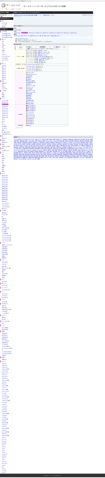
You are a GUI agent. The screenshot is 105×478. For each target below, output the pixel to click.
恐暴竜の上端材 (40, 146)
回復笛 (50, 139)
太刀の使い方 (4, 335)
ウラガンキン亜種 (5, 380)
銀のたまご (82, 148)
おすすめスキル (5, 261)
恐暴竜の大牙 (88, 145)
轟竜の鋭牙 (16, 155)
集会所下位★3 (5, 190)
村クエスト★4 (5, 180)
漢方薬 (21, 145)
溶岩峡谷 (3, 165)
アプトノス (4, 439)
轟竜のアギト (85, 154)
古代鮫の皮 (61, 157)
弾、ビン (25, 35)
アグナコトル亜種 (5, 369)
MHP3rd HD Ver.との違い (7, 309)
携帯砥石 (36, 151)
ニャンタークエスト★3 (6, 238)
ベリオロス (4, 417)
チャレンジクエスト (6, 206)
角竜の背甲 (19, 142)
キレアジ (80, 146)
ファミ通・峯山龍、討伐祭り (44, 58)
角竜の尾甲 (30, 142)
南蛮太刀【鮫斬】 (31, 80)
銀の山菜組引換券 (70, 148)
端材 (40, 35)
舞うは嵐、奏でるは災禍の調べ (44, 56)
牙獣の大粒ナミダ (58, 142)
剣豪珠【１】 (28, 125)
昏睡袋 (38, 158)
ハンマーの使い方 (5, 340)
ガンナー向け (4, 88)
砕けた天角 (23, 149)
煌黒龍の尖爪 (88, 152)
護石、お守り (4, 281)
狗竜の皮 (49, 149)
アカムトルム (4, 365)
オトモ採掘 (4, 231)
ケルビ (3, 450)
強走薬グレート (77, 145)
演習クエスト (4, 208)
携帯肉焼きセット (42, 151)
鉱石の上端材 (21, 154)
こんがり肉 (34, 158)
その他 (3, 277)
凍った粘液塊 (72, 155)
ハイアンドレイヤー (32, 92)
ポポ (3, 466)
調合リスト (4, 138)
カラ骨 (19, 144)
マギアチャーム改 (31, 90)
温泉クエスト (4, 201)
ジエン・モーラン (32, 66)
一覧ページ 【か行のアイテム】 (21, 38)
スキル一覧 (4, 24)
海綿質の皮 (65, 139)
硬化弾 (37, 152)
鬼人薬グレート (43, 145)
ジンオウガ (4, 393)
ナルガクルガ (4, 411)
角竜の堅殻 (71, 141)
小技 (3, 323)
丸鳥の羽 (17, 145)
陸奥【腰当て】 (31, 120)
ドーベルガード (31, 113)
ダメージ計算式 (5, 327)
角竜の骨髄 (87, 141)
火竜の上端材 (70, 144)
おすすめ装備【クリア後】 (7, 37)
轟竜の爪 (57, 155)
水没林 (3, 158)
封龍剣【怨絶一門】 (32, 82)
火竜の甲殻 (49, 144)
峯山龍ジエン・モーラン (42, 52)
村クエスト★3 (5, 179)
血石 (59, 151)
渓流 (3, 154)
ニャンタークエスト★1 (6, 235)
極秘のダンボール (44, 157)
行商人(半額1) (4, 250)
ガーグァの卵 (24, 139)
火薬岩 (87, 142)
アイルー (3, 437)
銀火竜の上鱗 (55, 148)
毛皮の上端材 (49, 151)
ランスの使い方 (5, 344)
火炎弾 (36, 141)
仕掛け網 (3, 224)
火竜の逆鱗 (33, 144)
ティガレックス (5, 398)
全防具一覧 (4, 65)
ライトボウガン (5, 58)
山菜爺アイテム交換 (6, 146)
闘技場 (3, 171)
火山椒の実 (47, 142)
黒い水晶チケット (84, 149)
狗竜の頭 (45, 149)
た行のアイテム (39, 32)
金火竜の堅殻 (25, 148)
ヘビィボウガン (5, 59)
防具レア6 (4, 77)
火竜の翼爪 (86, 144)
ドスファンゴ (4, 405)
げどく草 (62, 151)
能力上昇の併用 (5, 329)
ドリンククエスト (5, 203)
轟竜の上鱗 (47, 155)
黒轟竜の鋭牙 (85, 155)
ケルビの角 (78, 151)
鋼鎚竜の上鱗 (72, 154)
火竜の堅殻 (38, 144)
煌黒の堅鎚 (30, 88)
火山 (3, 163)
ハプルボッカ (4, 415)
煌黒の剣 (29, 84)
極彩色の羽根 (37, 157)
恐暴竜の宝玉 (59, 146)
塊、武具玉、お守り (46, 35)
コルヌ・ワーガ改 (31, 85)
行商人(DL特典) (5, 254)
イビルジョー (4, 374)
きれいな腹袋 (86, 146)
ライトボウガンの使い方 (7, 351)
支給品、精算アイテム (55, 35)
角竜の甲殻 (82, 141)
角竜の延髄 (62, 141)
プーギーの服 (4, 301)
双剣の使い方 (4, 338)
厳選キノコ (21, 152)
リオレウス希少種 (5, 431)
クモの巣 (34, 149)
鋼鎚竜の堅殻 (59, 154)
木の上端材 (49, 145)
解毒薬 (69, 151)
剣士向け (3, 86)
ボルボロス (4, 420)
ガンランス (4, 54)
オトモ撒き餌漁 (5, 233)
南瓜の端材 (83, 142)
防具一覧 (3, 26)
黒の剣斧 (29, 97)
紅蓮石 (79, 149)
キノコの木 (4, 222)
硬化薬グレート (50, 152)
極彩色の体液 (31, 157)
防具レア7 (4, 79)
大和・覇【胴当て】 (32, 105)
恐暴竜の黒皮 (21, 146)
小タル (65, 157)
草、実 (15, 35)
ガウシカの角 (31, 141)
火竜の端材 (81, 144)
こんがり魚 (29, 158)
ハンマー (3, 48)
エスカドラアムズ (31, 115)
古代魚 (56, 157)
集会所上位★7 (5, 197)
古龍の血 (24, 158)
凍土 (3, 161)
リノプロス (4, 470)
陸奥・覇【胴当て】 (32, 107)
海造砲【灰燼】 (31, 100)
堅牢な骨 (34, 152)
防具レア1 (4, 67)
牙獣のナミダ (66, 142)
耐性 (3, 271)
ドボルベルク (4, 409)
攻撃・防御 (4, 266)
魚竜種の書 (70, 146)
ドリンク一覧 (4, 285)
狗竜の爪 (70, 149)
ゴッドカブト (82, 157)
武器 (3, 92)
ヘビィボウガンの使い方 (7, 353)
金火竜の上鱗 (49, 148)
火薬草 (90, 142)
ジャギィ (3, 452)
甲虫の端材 (49, 154)
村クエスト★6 (5, 184)
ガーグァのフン (31, 139)
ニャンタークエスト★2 (6, 237)
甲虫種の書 (32, 154)
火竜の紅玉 (54, 144)
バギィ (3, 459)
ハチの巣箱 (4, 225)
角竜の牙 (67, 141)
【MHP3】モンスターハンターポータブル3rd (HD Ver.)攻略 (25, 15)
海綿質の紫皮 (71, 139)
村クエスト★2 (5, 177)
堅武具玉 (26, 152)
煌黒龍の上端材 (82, 152)
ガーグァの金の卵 (17, 139)
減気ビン (89, 151)
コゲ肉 (53, 157)
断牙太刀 (29, 77)
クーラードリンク (88, 148)
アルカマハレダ (31, 101)
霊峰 (3, 169)
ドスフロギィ (4, 407)
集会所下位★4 (5, 191)
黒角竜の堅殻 (70, 157)
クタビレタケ (28, 149)
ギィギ (3, 448)
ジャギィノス (4, 453)
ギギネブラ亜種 (5, 385)
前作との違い (4, 307)
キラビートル (75, 146)
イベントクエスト (5, 204)
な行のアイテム (46, 32)
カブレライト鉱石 (76, 142)
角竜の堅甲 (77, 141)
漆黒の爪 (29, 79)
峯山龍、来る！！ (42, 59)
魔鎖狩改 (29, 95)
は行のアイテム (52, 32)
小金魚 (77, 155)
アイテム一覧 (4, 23)
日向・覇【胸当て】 (32, 108)
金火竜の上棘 (43, 148)
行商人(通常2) (4, 248)
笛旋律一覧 (4, 359)
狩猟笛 (3, 50)
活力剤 (70, 142)
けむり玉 (73, 151)
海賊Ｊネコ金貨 (45, 139)
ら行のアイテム (73, 32)
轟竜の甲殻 (31, 155)
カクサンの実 (56, 141)
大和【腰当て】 (31, 118)
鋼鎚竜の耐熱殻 (78, 154)
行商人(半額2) (4, 252)
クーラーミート (17, 149)
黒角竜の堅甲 (76, 157)
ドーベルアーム (31, 112)
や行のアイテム (66, 32)
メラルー (3, 468)
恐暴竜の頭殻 (52, 146)
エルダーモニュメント (32, 74)
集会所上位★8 (5, 199)
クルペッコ (4, 387)
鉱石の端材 (27, 154)
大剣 (3, 41)
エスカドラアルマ (31, 117)
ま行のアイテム (59, 32)
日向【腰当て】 (31, 121)
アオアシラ (4, 363)
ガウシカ (3, 446)
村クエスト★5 (5, 182)
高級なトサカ (56, 152)
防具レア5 (4, 75)
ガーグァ (3, 444)
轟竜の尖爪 (52, 155)
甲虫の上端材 (43, 154)
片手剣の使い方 (5, 337)
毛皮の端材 (55, 151)
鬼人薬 (37, 145)
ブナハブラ (4, 461)
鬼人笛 (34, 145)
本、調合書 (30, 35)
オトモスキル (4, 295)
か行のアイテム (46, 15)
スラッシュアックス (6, 56)
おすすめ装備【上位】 (6, 35)
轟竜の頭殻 (62, 155)
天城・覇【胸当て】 (32, 110)
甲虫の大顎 (38, 154)
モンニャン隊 (4, 214)
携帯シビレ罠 (26, 151)
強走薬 (72, 145)
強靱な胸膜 (63, 145)
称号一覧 (3, 319)
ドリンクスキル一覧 (6, 289)
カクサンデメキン (49, 141)
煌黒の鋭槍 (30, 93)
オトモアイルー (5, 293)
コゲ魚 (49, 157)
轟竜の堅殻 (25, 155)
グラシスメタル (39, 149)
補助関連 (3, 275)
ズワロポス (4, 455)
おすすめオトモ (5, 297)
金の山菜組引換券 (62, 148)
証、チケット (36, 35)
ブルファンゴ (4, 463)
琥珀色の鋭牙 (88, 157)
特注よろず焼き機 (5, 227)
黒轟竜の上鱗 (19, 157)
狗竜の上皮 (60, 149)
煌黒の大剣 (30, 75)
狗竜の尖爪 (65, 149)
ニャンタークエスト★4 (6, 240)
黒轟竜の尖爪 (25, 157)
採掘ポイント (4, 220)
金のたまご (77, 148)
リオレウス (4, 429)
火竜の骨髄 (59, 144)
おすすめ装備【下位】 (6, 33)
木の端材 (53, 145)
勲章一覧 (3, 317)
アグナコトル (4, 367)
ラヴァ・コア (30, 87)
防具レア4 (4, 73)
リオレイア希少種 (5, 428)
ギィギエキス (26, 145)
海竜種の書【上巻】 (24, 141)
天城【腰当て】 (31, 123)
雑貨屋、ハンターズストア (7, 244)
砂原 (3, 156)
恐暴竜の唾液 (46, 146)
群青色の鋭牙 (20, 151)
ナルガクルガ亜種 (5, 413)
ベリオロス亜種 (5, 418)
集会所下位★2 (5, 188)
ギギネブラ (4, 383)
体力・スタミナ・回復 (6, 268)
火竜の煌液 (43, 144)
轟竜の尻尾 (36, 155)
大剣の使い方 (4, 333)
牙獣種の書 (52, 142)
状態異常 (3, 269)
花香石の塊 (42, 142)
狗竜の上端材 (54, 149)
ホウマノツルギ (31, 72)
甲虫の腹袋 (54, 154)
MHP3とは (4, 305)
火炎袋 (39, 141)
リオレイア (4, 426)
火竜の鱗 (23, 144)
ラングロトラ (4, 424)
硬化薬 (44, 152)
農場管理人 (4, 257)
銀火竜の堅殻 (31, 148)
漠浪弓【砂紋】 (31, 103)
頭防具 (3, 94)
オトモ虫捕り (4, 229)
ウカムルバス (4, 376)
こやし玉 (20, 158)
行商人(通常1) (4, 246)
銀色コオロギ (19, 148)
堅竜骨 (30, 152)
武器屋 (3, 256)
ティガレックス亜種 (6, 400)
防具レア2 (4, 69)
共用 (3, 85)
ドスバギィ (4, 404)
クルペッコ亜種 (5, 389)
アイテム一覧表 (17, 29)
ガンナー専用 (4, 273)
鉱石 (22, 35)
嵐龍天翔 (40, 60)
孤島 (3, 160)
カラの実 (15, 144)
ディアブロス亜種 (5, 396)
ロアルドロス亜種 (5, 435)
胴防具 (3, 96)
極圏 (3, 167)
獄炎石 (81, 155)
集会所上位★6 (5, 195)
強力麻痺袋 (64, 146)
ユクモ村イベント (5, 150)
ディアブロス (4, 394)
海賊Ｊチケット (38, 139)
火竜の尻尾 (64, 144)
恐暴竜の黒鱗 (27, 146)
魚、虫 (19, 35)
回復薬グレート (59, 139)
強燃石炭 (83, 145)
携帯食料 (32, 151)
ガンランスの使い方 (6, 346)
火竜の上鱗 (76, 144)
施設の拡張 (4, 212)
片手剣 (3, 45)
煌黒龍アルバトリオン (42, 53)
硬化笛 (41, 152)
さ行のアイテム (32, 32)
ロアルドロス (4, 433)
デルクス (3, 457)
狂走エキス (68, 145)
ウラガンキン (4, 378)
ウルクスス (4, 381)
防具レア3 (4, 71)
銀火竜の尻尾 (37, 148)
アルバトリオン (32, 64)
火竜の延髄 (28, 144)
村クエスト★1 (5, 175)
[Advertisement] (40, 20)
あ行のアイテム (17, 32)
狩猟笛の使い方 (5, 342)
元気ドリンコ (84, 151)
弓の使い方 (4, 355)
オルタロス (4, 442)
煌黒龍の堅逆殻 (69, 152)
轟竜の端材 (67, 155)
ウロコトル (4, 441)
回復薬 (54, 139)
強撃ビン (58, 145)
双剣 (3, 46)
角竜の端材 (24, 142)
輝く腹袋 (43, 141)
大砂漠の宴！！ (41, 50)
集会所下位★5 (5, 193)
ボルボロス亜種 (5, 422)
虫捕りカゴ (4, 218)
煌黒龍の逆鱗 (62, 152)
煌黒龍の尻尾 (75, 152)
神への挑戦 (41, 62)
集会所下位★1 (5, 186)
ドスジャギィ (4, 402)
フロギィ (3, 465)
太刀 (3, 43)
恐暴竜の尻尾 (33, 146)
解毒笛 (66, 151)
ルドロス (3, 472)
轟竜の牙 (20, 155)
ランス (3, 52)
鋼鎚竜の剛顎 (66, 154)
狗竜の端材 (75, 149)
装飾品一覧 (4, 83)
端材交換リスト (5, 142)
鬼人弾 (30, 145)
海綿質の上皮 (77, 139)
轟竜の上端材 (41, 155)
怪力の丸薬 (82, 139)
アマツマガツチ (5, 370)
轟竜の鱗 (90, 154)
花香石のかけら (36, 142)
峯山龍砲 (29, 98)
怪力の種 (87, 139)
